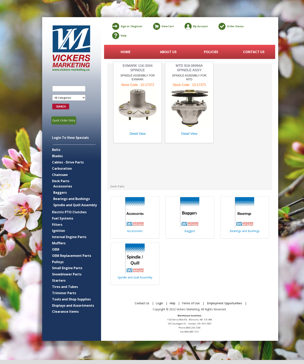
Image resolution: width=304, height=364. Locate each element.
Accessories (62, 186)
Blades (57, 156)
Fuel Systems (62, 218)
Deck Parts (60, 181)
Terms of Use (191, 303)
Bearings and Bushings (71, 199)
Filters (57, 224)
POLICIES (211, 52)
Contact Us (142, 303)
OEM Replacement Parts (71, 255)
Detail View (138, 133)
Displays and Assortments (73, 305)
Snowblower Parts (66, 274)
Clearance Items (65, 311)
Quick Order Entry (63, 120)
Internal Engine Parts (69, 237)
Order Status (230, 26)
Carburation (62, 168)
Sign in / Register (126, 26)
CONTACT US (253, 52)
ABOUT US (168, 52)
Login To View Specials (70, 137)
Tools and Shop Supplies (71, 299)
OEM (55, 249)
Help (118, 35)
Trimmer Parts (64, 293)
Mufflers (59, 243)
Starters (59, 280)
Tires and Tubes (65, 287)
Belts (56, 149)
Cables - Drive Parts (68, 162)
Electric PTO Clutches (69, 212)
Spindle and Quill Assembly (75, 205)
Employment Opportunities (224, 303)
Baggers (60, 192)
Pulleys (58, 262)
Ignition (58, 230)
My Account (195, 26)
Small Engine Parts (67, 268)
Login (159, 303)
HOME (125, 52)
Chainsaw (60, 175)
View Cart (163, 26)
